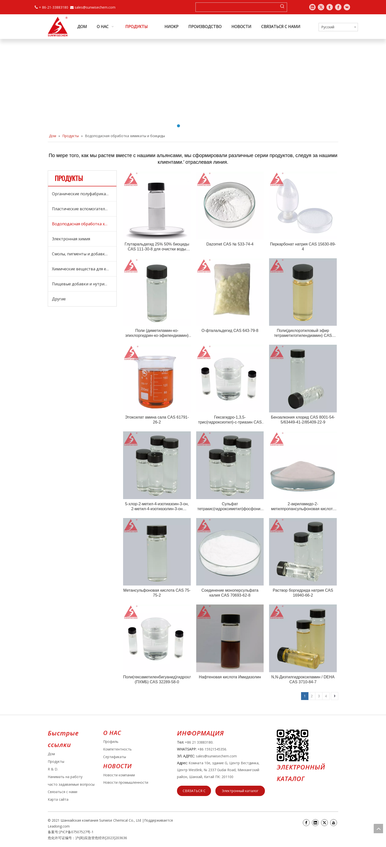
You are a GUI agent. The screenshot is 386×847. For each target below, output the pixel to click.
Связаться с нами (62, 791)
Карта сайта (58, 799)
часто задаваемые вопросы (71, 784)
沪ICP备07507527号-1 (76, 832)
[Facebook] (306, 822)
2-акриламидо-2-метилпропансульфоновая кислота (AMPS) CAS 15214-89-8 (303, 506)
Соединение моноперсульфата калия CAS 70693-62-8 (229, 592)
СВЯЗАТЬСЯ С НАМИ (194, 792)
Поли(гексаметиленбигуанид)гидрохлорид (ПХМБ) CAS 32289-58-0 (157, 679)
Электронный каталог (240, 790)
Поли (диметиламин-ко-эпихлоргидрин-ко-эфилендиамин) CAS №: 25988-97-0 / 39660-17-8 (157, 333)
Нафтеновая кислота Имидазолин (230, 677)
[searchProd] (237, 7)
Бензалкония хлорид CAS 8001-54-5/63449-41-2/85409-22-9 (303, 419)
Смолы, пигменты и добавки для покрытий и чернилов (84, 254)
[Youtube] (333, 822)
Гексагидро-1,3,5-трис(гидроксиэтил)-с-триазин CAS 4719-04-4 (230, 420)
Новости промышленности (125, 782)
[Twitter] (324, 822)
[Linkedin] (315, 822)
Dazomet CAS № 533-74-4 (229, 244)
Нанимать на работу (65, 776)
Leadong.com (59, 826)
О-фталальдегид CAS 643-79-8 (230, 330)
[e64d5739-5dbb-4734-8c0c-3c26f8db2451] (292, 745)
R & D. (53, 769)
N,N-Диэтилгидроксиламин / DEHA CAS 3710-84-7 (303, 679)
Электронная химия (71, 239)
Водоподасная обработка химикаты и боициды (84, 224)
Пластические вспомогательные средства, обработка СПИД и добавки (84, 209)
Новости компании (119, 775)
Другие (59, 299)
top (378, 828)
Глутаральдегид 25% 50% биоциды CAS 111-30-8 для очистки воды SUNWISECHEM (157, 247)
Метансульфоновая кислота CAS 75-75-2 (157, 592)
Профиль (110, 741)
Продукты (56, 761)
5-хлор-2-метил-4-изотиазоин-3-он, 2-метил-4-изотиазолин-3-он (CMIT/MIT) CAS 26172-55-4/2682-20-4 (157, 506)
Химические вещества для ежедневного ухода (84, 269)
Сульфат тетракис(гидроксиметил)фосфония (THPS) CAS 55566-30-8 (230, 506)
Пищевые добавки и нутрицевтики (84, 284)
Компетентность (117, 749)
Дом (51, 753)
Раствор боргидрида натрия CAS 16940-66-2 (303, 592)
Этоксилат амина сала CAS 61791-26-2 (157, 419)
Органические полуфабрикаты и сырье (84, 193)
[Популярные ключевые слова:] (282, 7)
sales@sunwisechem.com (95, 7)
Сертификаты (114, 756)
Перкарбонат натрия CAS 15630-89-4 (303, 246)
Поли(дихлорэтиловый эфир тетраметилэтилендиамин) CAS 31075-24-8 (303, 333)
